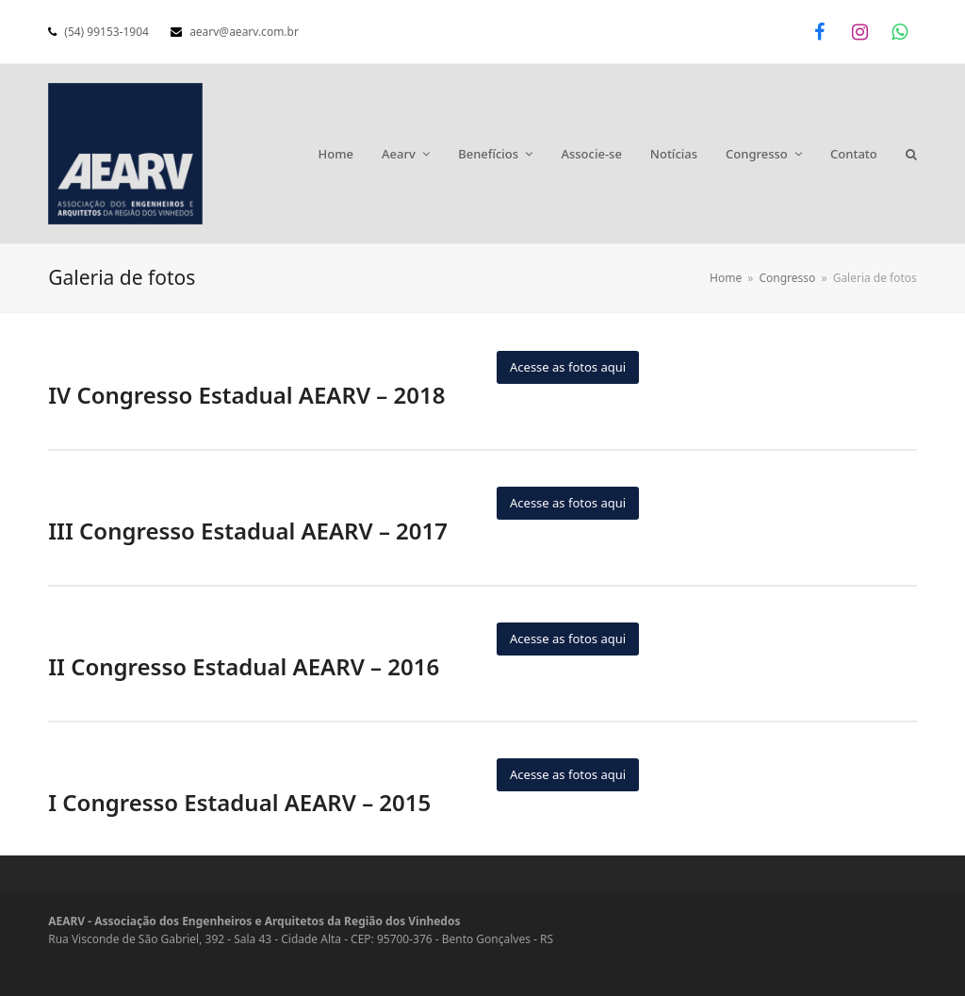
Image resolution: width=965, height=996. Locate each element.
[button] (911, 153)
